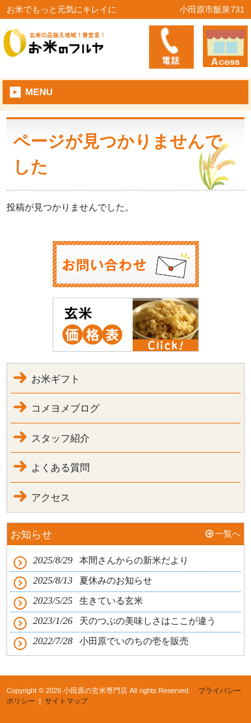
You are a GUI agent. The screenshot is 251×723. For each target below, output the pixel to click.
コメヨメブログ (65, 408)
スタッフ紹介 (60, 438)
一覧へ (228, 534)
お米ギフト (55, 378)
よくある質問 (60, 467)
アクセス (50, 497)
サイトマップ (66, 701)
